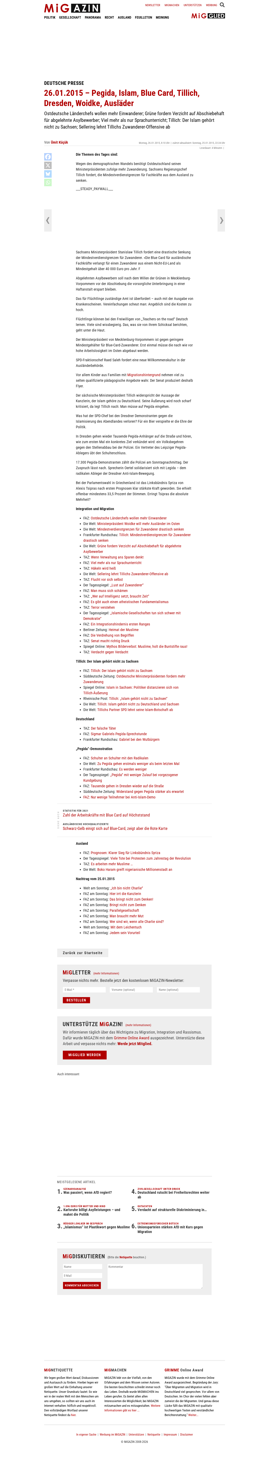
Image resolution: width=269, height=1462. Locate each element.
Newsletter (152, 5)
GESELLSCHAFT (70, 17)
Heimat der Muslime (124, 629)
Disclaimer (186, 1434)
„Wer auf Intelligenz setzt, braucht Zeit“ (120, 596)
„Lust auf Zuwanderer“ (127, 585)
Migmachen (172, 5)
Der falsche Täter (103, 728)
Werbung (211, 5)
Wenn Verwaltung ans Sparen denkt (117, 557)
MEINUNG (162, 17)
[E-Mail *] (84, 989)
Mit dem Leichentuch (126, 927)
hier (73, 1415)
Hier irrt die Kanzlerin (125, 893)
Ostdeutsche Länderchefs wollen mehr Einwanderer (129, 518)
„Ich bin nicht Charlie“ (127, 888)
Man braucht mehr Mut (127, 916)
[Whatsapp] (48, 182)
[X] (48, 165)
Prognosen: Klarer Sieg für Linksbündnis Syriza (125, 853)
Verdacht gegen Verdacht (109, 652)
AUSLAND (124, 17)
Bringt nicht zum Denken (128, 905)
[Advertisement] (134, 50)
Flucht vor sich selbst (107, 579)
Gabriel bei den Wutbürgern (139, 739)
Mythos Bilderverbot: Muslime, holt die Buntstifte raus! (146, 646)
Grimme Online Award (131, 1038)
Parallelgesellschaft (124, 910)
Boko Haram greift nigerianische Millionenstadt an (134, 869)
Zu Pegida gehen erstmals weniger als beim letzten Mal (138, 763)
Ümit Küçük (59, 142)
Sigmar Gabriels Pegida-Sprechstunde (119, 734)
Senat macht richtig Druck (110, 641)
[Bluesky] (48, 174)
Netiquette (125, 1257)
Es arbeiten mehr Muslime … (112, 864)
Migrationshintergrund (144, 375)
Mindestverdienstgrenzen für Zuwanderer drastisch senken (140, 529)
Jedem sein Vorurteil (125, 933)
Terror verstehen (103, 607)
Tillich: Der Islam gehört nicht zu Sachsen (121, 670)
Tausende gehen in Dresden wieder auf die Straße (127, 786)
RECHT (109, 17)
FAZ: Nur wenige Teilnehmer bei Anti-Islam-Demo (119, 797)
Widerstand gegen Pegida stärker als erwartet (150, 791)
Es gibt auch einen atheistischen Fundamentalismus (130, 602)
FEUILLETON (143, 17)
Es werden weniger (133, 769)
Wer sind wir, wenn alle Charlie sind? (137, 921)
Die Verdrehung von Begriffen (112, 635)
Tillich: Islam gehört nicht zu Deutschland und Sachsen (138, 704)
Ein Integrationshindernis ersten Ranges (120, 624)
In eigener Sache (86, 1434)
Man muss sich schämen (109, 590)
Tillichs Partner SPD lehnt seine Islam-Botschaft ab (135, 709)
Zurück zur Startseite (83, 953)
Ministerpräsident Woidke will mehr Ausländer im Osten (138, 523)
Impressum (170, 1434)
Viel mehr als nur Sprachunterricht (116, 563)
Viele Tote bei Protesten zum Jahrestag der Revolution (150, 858)
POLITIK (49, 17)
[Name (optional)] (178, 989)
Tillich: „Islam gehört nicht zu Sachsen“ (138, 698)
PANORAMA (93, 17)
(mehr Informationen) (106, 973)
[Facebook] (48, 157)
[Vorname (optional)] (131, 989)
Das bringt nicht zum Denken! (131, 899)
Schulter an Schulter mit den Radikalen (119, 758)
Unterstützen (193, 5)
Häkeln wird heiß (103, 568)
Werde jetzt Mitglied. (134, 1043)
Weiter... (193, 1415)
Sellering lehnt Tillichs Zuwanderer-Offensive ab (132, 574)
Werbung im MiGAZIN (112, 1434)
